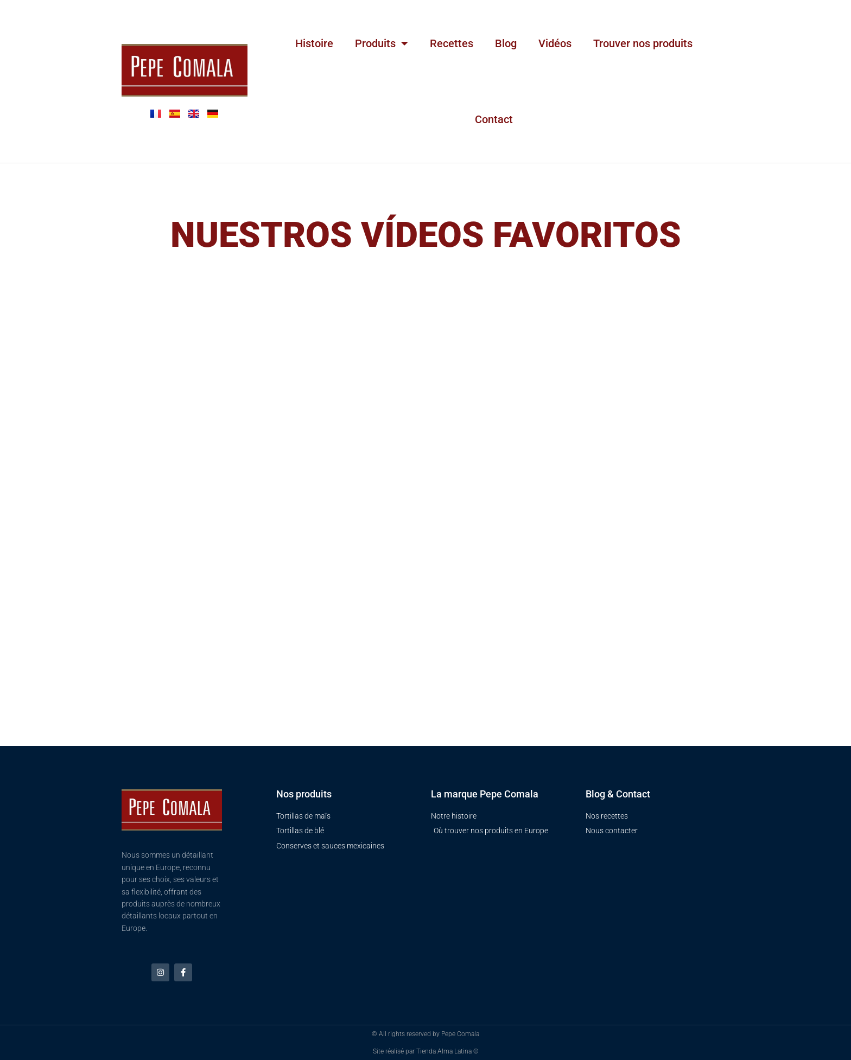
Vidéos (554, 43)
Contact (494, 119)
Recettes (451, 43)
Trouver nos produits (643, 43)
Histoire (314, 43)
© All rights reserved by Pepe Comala (425, 1034)
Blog (506, 43)
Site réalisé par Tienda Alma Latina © (426, 1051)
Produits (381, 43)
